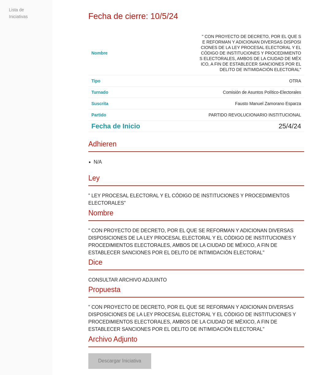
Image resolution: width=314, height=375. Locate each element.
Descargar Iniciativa (119, 360)
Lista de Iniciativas (18, 13)
